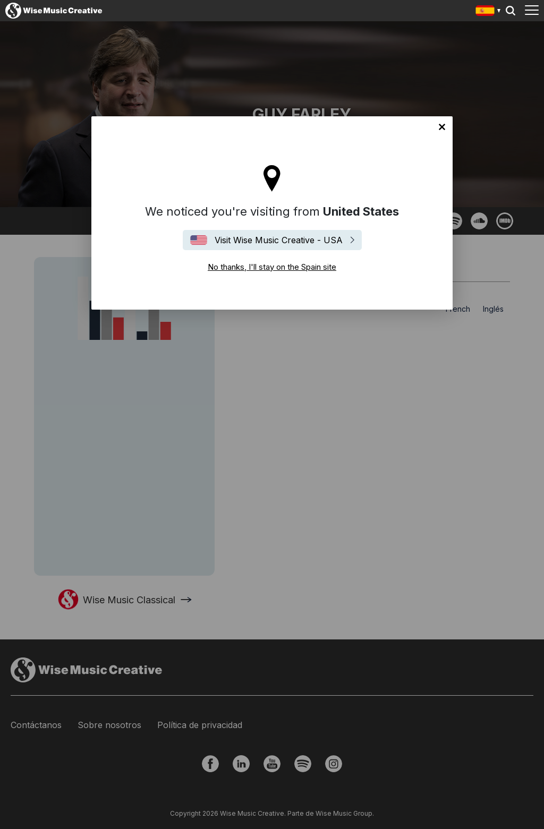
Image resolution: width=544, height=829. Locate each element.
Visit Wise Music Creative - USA (279, 240)
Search (510, 10)
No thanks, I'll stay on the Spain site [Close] (442, 127)
